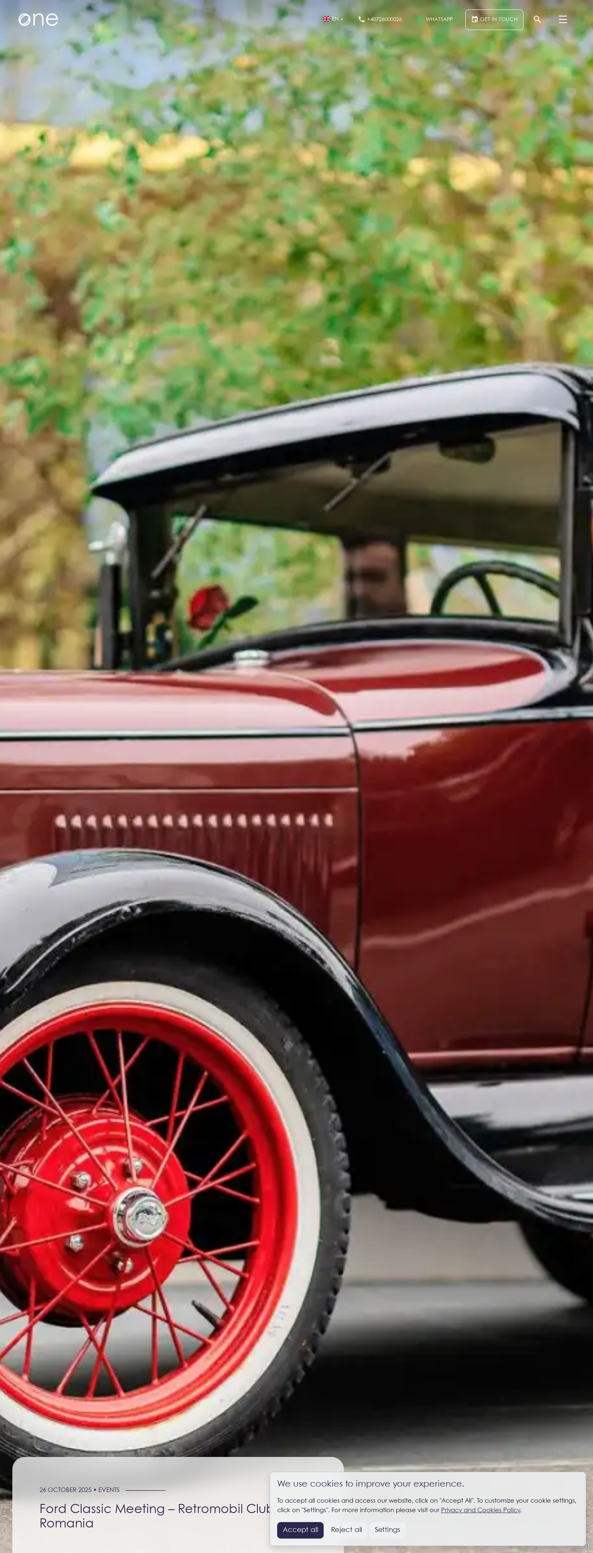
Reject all (346, 1530)
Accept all (300, 1530)
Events (108, 1490)
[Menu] (562, 20)
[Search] (537, 20)
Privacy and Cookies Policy (480, 1510)
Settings (387, 1530)
